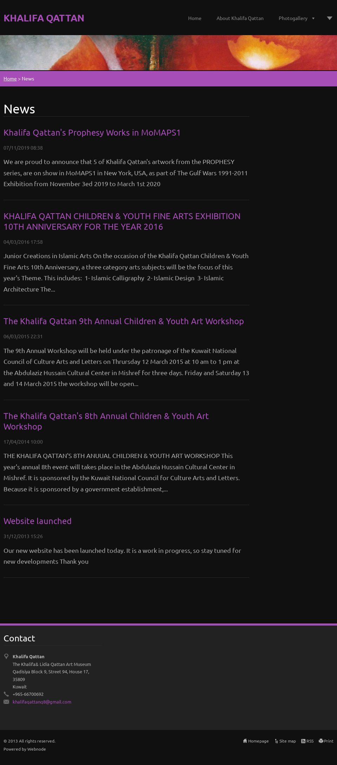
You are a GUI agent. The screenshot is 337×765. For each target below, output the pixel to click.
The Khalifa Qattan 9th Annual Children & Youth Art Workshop (124, 321)
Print (328, 741)
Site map (287, 741)
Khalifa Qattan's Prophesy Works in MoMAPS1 (92, 132)
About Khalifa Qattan (240, 18)
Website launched (38, 521)
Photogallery (293, 18)
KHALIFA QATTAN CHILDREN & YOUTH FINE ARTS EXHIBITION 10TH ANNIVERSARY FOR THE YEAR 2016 (122, 221)
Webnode (36, 749)
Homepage (258, 741)
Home (194, 18)
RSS (309, 741)
